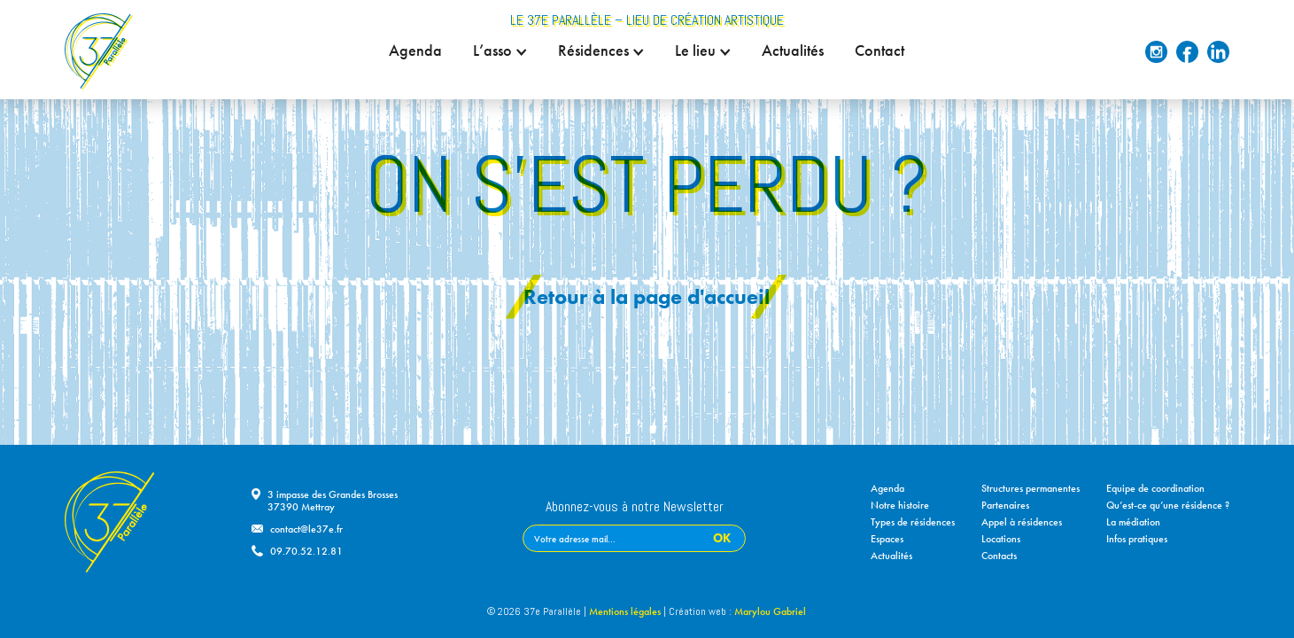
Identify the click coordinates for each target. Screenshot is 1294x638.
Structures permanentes (1030, 488)
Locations (1000, 539)
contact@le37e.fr (306, 529)
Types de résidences (913, 522)
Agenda (416, 50)
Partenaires (1005, 505)
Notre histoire (900, 505)
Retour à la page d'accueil (646, 296)
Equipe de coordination (1155, 488)
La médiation (1133, 522)
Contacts (999, 555)
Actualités (794, 50)
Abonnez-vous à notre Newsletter (635, 508)
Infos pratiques (1136, 539)
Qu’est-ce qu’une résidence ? (1167, 505)
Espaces (887, 539)
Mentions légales (625, 611)
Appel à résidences (1021, 522)
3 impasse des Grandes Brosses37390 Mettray (332, 500)
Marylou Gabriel (770, 611)
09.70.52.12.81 (306, 551)
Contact (880, 50)
